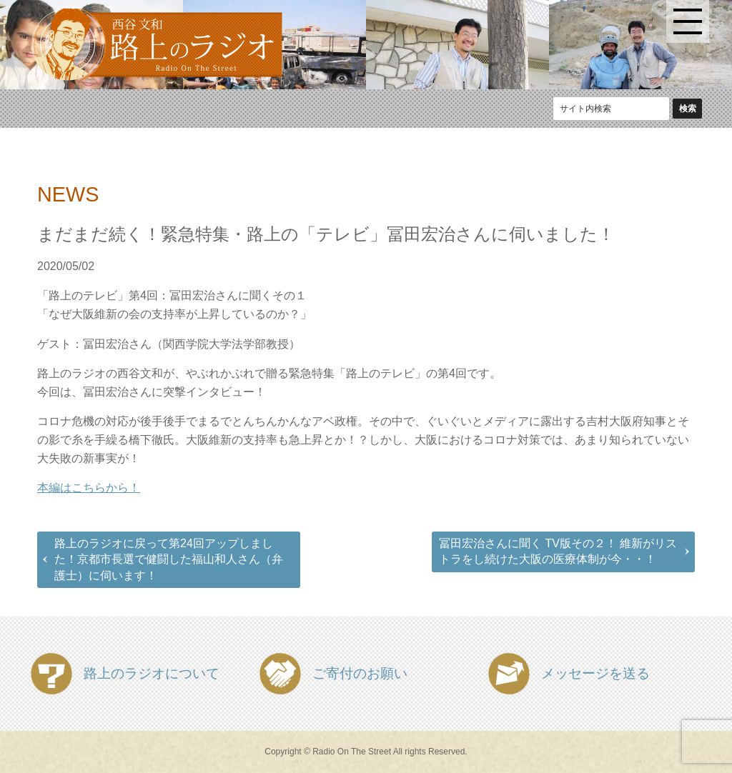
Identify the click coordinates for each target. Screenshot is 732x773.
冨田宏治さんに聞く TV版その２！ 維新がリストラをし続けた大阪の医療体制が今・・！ (558, 551)
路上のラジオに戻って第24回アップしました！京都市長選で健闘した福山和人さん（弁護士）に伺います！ (168, 559)
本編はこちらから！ (88, 488)
